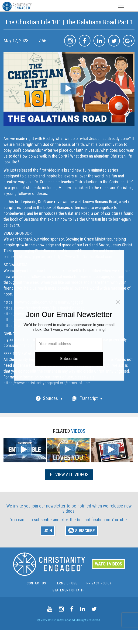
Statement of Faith (68, 590)
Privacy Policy (98, 583)
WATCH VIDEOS (108, 564)
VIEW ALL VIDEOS (69, 474)
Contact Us (36, 583)
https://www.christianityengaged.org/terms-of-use (46, 382)
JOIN (48, 530)
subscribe (43, 519)
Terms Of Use (66, 583)
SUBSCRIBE (81, 530)
